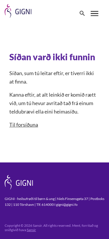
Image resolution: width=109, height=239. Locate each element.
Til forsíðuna (23, 124)
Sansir (31, 230)
